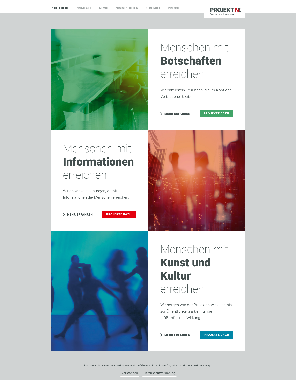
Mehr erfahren (177, 113)
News (103, 8)
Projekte (84, 8)
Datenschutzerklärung (159, 373)
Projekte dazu (216, 113)
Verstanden (129, 373)
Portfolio (59, 8)
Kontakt (153, 8)
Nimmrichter (127, 8)
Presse (174, 8)
